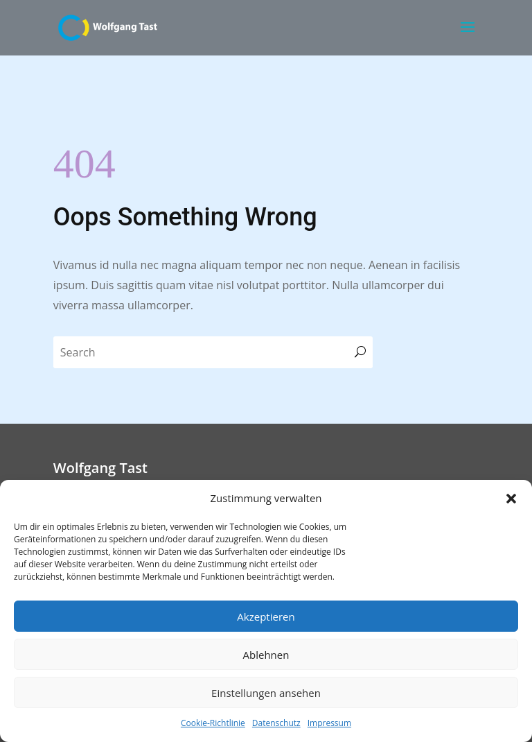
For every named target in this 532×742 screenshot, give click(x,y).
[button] (511, 499)
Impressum (329, 723)
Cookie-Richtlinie (213, 723)
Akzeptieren (265, 616)
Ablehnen (266, 655)
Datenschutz (276, 723)
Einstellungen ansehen (266, 693)
